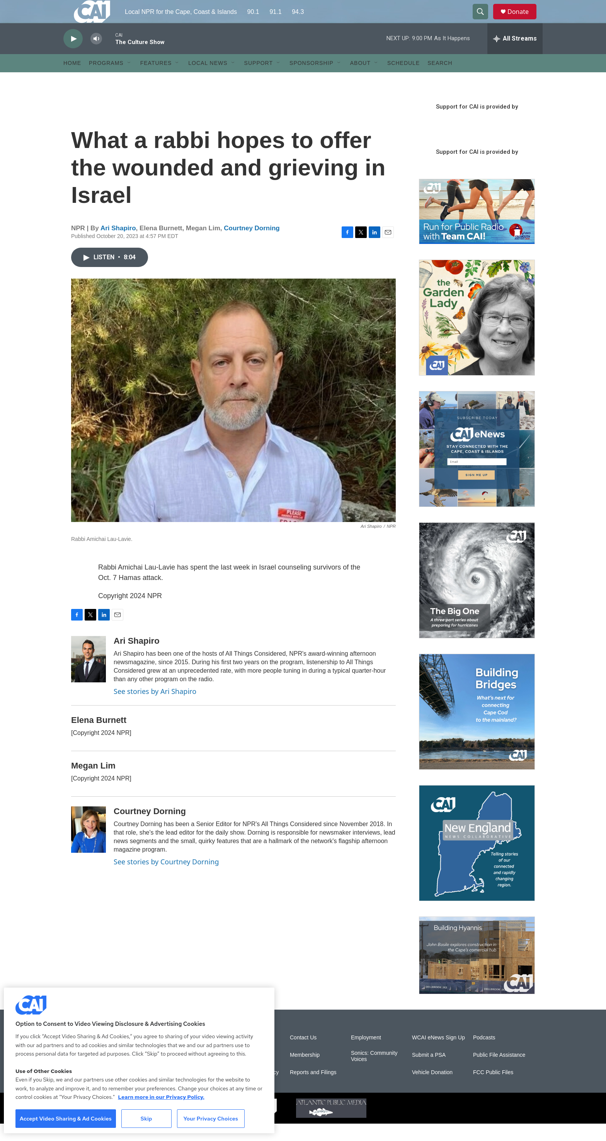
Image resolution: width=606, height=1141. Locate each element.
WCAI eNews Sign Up (438, 1055)
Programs (106, 80)
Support (258, 80)
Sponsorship (311, 80)
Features (156, 80)
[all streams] (515, 56)
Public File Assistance (499, 1072)
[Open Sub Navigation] (129, 80)
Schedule (403, 80)
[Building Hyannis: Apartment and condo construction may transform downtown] (477, 972)
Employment (366, 1055)
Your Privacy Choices (210, 1118)
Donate (523, 20)
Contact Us (303, 1055)
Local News (207, 80)
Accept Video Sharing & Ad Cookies (66, 1118)
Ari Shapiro (118, 245)
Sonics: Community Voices (374, 1074)
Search (439, 80)
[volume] (96, 56)
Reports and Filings (313, 1090)
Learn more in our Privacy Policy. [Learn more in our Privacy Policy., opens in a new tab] (161, 1096)
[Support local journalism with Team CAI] (477, 229)
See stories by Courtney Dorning (166, 879)
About (360, 80)
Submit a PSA (429, 1072)
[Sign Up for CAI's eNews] (477, 466)
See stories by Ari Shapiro (155, 708)
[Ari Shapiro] (88, 676)
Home (72, 80)
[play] (73, 56)
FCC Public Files (493, 1090)
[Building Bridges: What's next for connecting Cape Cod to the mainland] (477, 729)
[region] (139, 1060)
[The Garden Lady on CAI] (477, 335)
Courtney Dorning (252, 245)
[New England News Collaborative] (477, 860)
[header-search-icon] (484, 20)
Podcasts (484, 1055)
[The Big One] (477, 597)
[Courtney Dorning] (88, 847)
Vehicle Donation (432, 1090)
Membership (305, 1072)
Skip (146, 1118)
